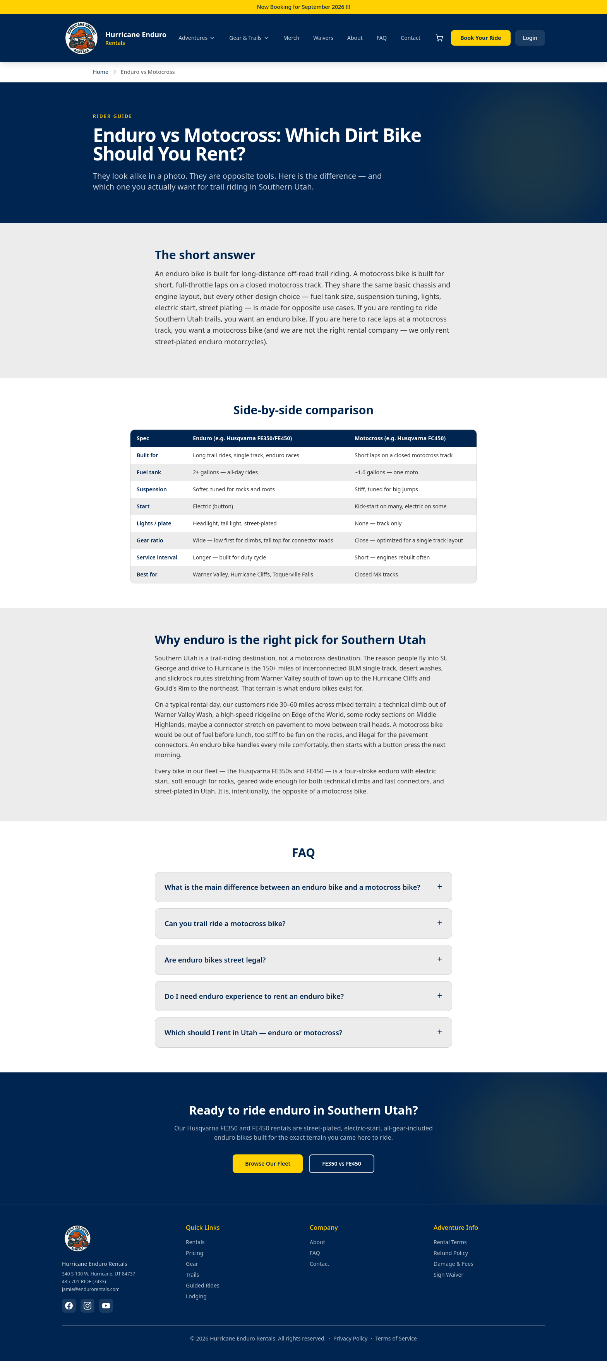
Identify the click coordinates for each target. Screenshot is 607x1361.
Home (100, 71)
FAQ (382, 37)
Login (530, 37)
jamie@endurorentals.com (91, 1289)
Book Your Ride (480, 37)
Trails (192, 1274)
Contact (410, 37)
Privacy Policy (350, 1338)
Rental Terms (450, 1242)
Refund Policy (451, 1253)
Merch (291, 37)
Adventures (196, 37)
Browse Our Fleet (267, 1163)
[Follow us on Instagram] (87, 1306)
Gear (192, 1263)
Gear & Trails (249, 37)
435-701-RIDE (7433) (84, 1282)
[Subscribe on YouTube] (106, 1306)
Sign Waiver (448, 1274)
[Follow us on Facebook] (69, 1306)
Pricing (194, 1253)
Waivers (323, 37)
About (355, 37)
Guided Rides (202, 1285)
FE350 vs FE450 (341, 1163)
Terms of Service (396, 1338)
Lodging (196, 1296)
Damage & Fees (453, 1263)
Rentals (195, 1242)
